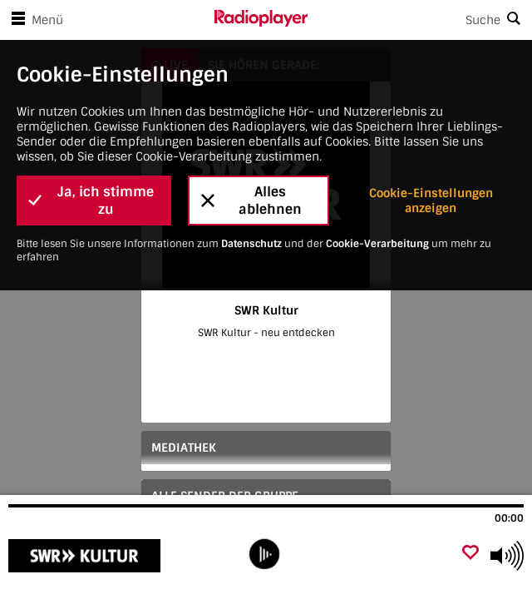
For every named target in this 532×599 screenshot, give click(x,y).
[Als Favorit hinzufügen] (470, 553)
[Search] (420, 20)
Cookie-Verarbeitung (377, 243)
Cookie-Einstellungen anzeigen (431, 200)
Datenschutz (251, 243)
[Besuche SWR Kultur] (97, 555)
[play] (263, 554)
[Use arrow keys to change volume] (507, 555)
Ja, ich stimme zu (91, 200)
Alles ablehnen (251, 200)
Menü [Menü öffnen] (34, 20)
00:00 (509, 518)
